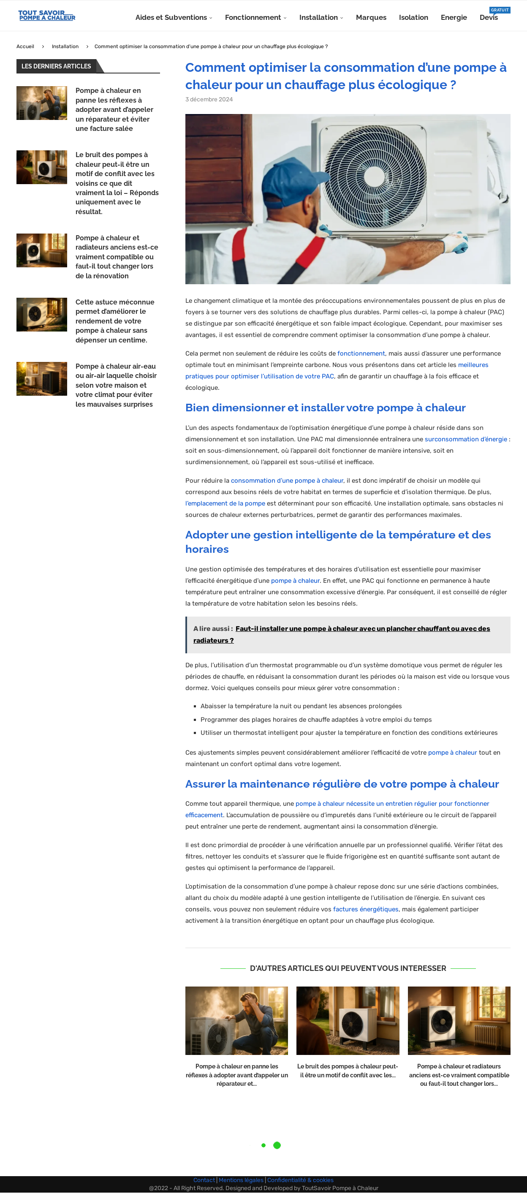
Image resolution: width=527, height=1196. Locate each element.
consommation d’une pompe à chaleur (287, 484)
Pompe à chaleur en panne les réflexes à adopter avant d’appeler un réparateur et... (237, 1078)
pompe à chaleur (295, 583)
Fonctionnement (253, 17)
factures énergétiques (366, 912)
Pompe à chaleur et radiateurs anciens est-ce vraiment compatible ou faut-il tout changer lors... (459, 1078)
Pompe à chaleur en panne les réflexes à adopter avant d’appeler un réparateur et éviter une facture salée (114, 113)
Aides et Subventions (171, 17)
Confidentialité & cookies (300, 1183)
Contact (204, 1183)
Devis (489, 14)
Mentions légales (241, 1183)
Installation (318, 17)
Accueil (25, 50)
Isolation (413, 17)
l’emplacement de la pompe (225, 507)
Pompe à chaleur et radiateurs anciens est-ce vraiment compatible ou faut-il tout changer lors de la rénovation (117, 260)
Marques (371, 17)
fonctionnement (361, 357)
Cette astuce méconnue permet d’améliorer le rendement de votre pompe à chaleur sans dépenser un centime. (115, 325)
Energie (454, 17)
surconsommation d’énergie (466, 442)
